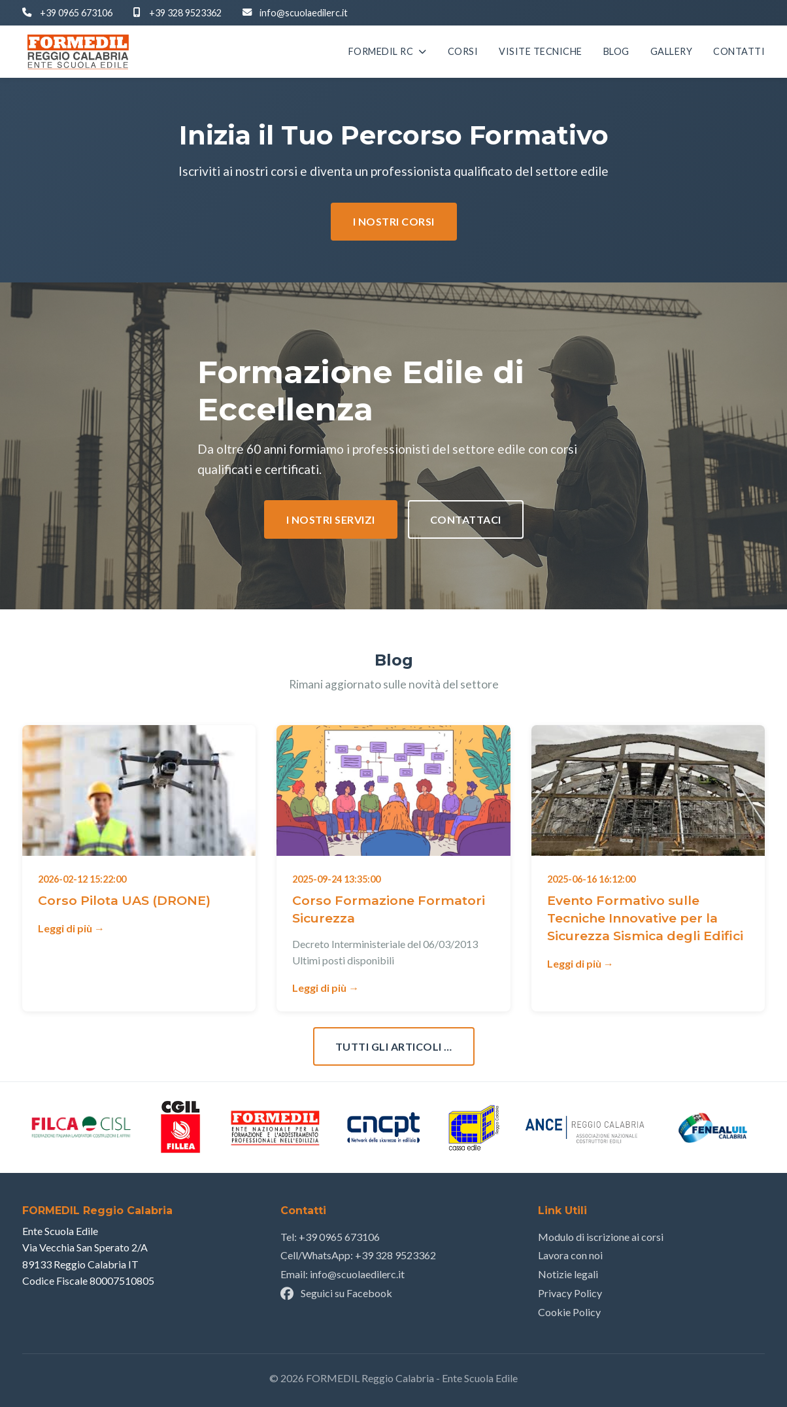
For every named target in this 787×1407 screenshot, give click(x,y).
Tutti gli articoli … (393, 1046)
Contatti (739, 51)
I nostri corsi (394, 221)
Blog (616, 51)
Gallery (671, 51)
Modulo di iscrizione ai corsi (600, 1236)
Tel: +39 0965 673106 (330, 1236)
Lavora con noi (570, 1255)
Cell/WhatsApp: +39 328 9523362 (358, 1255)
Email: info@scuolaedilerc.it (342, 1274)
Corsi (463, 51)
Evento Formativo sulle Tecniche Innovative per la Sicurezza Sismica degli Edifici (645, 917)
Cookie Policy (569, 1312)
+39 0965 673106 (76, 12)
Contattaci (465, 519)
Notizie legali (568, 1274)
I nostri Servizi (330, 519)
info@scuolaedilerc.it (304, 12)
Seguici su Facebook (336, 1293)
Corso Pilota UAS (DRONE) (124, 900)
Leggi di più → (71, 928)
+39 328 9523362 (185, 12)
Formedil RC (387, 51)
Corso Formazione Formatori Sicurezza (388, 909)
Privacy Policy (570, 1293)
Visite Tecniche (540, 51)
